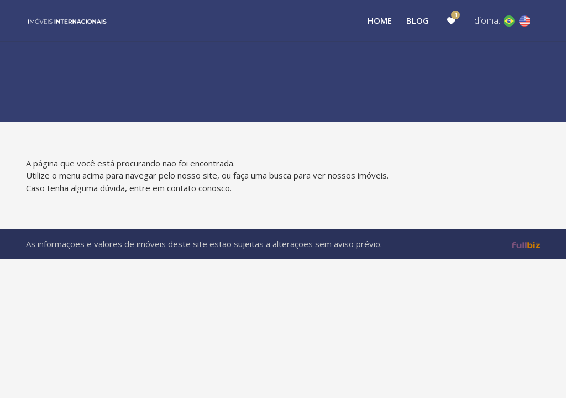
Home (380, 20)
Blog (417, 20)
